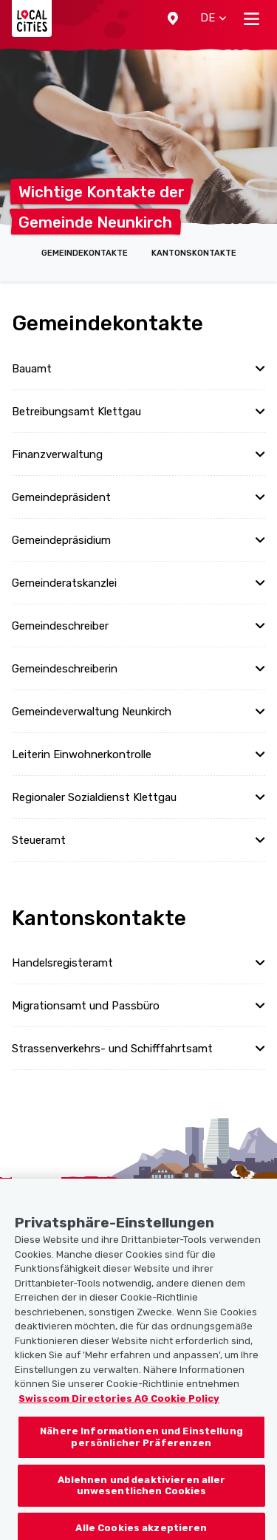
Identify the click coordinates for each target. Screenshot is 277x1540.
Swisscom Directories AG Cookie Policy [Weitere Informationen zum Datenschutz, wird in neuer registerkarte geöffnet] (118, 1408)
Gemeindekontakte (84, 253)
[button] (173, 18)
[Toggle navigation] (251, 18)
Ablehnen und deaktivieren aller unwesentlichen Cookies (142, 1496)
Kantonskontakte (193, 253)
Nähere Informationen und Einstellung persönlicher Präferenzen (141, 1448)
